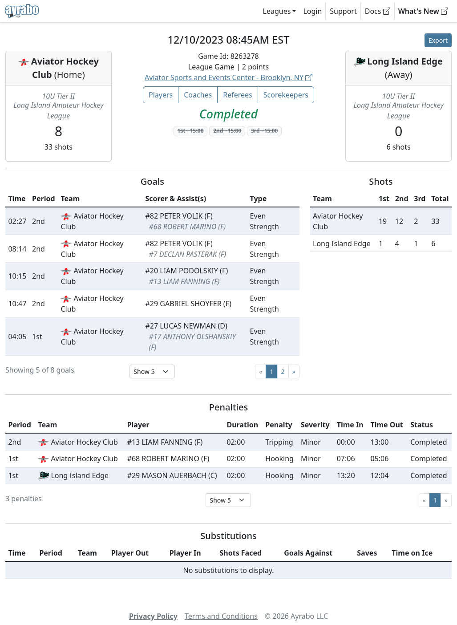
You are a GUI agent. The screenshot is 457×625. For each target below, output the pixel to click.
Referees (237, 95)
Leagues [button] (277, 11)
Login (312, 11)
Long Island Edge (405, 61)
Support (343, 11)
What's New (423, 11)
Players (161, 95)
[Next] (293, 371)
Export (438, 40)
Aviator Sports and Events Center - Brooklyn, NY (228, 77)
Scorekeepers (285, 95)
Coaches (198, 95)
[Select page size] (152, 371)
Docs (377, 11)
